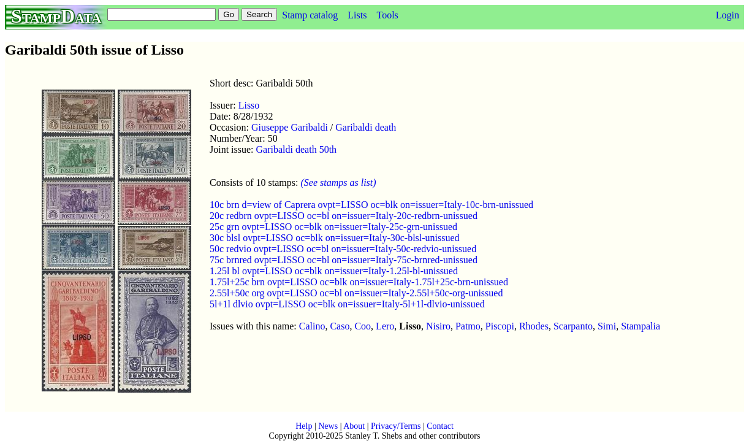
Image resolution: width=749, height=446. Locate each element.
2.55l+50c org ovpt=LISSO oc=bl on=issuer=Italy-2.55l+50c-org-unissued (356, 293)
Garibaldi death (365, 127)
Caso (339, 326)
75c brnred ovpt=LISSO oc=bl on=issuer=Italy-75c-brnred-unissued (343, 260)
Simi (607, 326)
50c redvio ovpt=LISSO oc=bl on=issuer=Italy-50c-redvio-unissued (343, 249)
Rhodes (534, 326)
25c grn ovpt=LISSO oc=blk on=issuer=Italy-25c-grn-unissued (333, 226)
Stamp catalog (310, 15)
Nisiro (438, 326)
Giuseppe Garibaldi (289, 127)
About (354, 426)
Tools (387, 15)
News (328, 426)
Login (727, 15)
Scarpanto (573, 326)
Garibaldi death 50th (296, 149)
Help (303, 426)
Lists (357, 15)
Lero (385, 326)
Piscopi (499, 326)
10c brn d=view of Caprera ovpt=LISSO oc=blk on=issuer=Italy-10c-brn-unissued (371, 204)
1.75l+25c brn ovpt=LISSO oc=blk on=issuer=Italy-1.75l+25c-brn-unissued (359, 282)
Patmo (468, 326)
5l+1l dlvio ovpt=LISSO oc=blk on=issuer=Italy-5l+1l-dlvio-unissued (347, 304)
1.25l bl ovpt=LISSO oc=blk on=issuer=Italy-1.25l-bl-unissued (334, 271)
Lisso (249, 105)
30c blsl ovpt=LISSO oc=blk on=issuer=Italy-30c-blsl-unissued (335, 238)
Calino (312, 326)
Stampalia (640, 326)
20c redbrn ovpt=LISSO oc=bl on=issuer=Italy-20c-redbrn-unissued (343, 215)
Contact (440, 426)
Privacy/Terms (395, 426)
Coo (362, 326)
